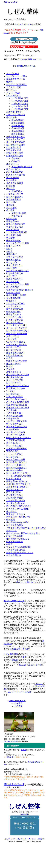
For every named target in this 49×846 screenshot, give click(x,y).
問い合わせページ (14, 784)
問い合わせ (21, 839)
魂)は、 (39, 683)
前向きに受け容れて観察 (30, 665)
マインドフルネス (27, 24)
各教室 (23, 750)
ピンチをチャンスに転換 (19, 692)
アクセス (31, 839)
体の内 (15, 660)
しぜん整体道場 (11, 654)
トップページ (10, 839)
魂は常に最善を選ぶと (14, 601)
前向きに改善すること (26, 582)
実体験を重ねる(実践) (20, 649)
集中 (24, 657)
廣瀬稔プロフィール (26, 66)
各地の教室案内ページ (30, 59)
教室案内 (41, 839)
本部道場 (24, 814)
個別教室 (9, 757)
